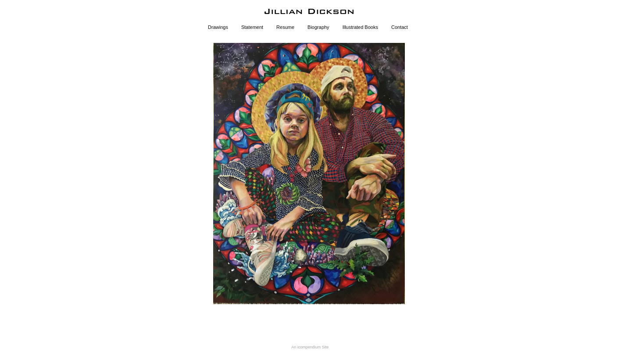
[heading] (309, 12)
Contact (399, 27)
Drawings (218, 27)
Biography (318, 27)
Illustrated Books (360, 27)
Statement (252, 27)
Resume (285, 27)
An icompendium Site (310, 347)
